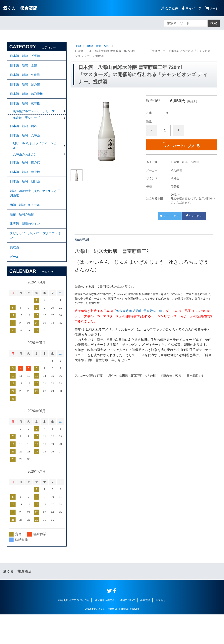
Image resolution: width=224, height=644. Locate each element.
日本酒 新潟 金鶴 (24, 67)
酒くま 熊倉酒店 (22, 8)
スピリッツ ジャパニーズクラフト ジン (35, 261)
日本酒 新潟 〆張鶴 (26, 56)
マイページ (192, 8)
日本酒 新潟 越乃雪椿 (27, 100)
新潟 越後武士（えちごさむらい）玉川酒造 (35, 212)
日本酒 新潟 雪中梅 (26, 188)
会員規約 (145, 629)
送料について (127, 629)
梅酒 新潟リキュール (26, 225)
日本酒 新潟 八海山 (100, 46)
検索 (213, 23)
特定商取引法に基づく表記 (73, 629)
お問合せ (160, 629)
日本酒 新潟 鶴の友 (26, 177)
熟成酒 (15, 274)
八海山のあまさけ (25, 168)
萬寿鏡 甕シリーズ (27, 127)
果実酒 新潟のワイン (26, 247)
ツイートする (169, 216)
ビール (15, 285)
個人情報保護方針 (104, 629)
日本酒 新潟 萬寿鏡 (26, 111)
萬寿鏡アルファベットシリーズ (35, 120)
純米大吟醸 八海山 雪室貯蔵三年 (139, 311)
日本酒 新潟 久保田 (26, 78)
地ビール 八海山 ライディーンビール (36, 158)
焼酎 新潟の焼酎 (22, 236)
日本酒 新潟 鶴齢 (24, 136)
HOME (79, 46)
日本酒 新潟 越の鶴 (26, 89)
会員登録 (169, 8)
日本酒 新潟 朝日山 (26, 199)
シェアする (194, 216)
